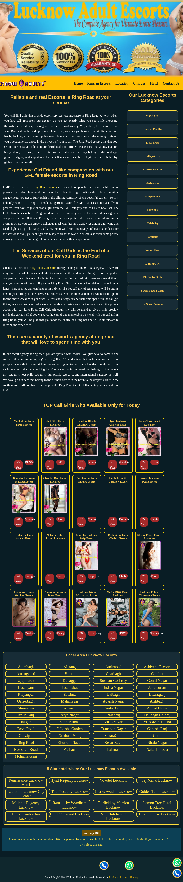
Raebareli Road (26, 749)
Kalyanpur (26, 694)
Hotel (154, 83)
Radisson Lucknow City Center (25, 793)
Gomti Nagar (157, 680)
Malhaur (69, 749)
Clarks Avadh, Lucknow (113, 791)
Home (78, 83)
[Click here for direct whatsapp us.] (129, 866)
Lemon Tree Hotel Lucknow (157, 805)
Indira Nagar (113, 687)
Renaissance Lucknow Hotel (26, 782)
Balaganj (113, 715)
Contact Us (171, 83)
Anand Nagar (157, 708)
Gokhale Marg (70, 736)
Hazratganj (157, 694)
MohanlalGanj (26, 756)
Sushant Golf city (113, 680)
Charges (139, 83)
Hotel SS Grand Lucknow (69, 814)
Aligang (69, 667)
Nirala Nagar (157, 742)
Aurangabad (25, 674)
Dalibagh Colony (157, 715)
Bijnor (69, 674)
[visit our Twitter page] (66, 866)
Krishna (70, 694)
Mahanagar (69, 701)
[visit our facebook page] (53, 866)
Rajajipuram (25, 680)
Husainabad (69, 687)
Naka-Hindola (157, 749)
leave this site (136, 839)
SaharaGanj (113, 736)
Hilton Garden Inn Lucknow (26, 816)
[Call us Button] (104, 866)
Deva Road (25, 729)
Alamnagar (25, 708)
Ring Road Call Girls (42, 267)
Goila (157, 736)
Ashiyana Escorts (157, 667)
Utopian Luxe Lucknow (157, 814)
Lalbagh (113, 694)
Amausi (70, 708)
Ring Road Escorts (45, 187)
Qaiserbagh (25, 701)
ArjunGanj (26, 715)
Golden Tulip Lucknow (157, 791)
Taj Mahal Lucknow (157, 780)
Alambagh (26, 667)
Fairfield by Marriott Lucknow (113, 805)
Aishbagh (157, 701)
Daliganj (25, 722)
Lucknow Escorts (118, 877)
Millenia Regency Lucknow (26, 805)
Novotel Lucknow (113, 780)
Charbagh (113, 674)
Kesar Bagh (113, 742)
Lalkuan (113, 749)
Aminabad (113, 667)
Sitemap (134, 877)
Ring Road (26, 742)
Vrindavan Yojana (157, 722)
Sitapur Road (70, 722)
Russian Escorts (99, 83)
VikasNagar (113, 722)
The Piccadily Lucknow (69, 791)
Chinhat (157, 674)
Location (121, 83)
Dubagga (70, 680)
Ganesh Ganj (157, 729)
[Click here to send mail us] (117, 866)
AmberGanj (113, 708)
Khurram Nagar (70, 742)
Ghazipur (26, 736)
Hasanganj (26, 687)
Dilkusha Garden (70, 729)
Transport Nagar (113, 729)
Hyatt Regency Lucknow (70, 780)
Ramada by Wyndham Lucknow (70, 805)
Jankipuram (157, 687)
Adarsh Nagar (113, 701)
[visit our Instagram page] (79, 866)
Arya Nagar (70, 715)
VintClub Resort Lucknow (113, 816)
